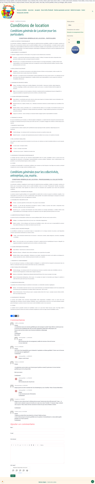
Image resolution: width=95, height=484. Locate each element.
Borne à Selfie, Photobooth (47, 10)
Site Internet (13, 439)
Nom (11, 427)
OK (78, 42)
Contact (83, 10)
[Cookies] (2, 481)
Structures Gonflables (22, 10)
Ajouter (12, 475)
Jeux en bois (31, 10)
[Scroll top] (92, 481)
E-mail (11, 433)
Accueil (12, 21)
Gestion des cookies (52, 482)
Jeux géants (37, 10)
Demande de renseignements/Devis (75, 32)
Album (69, 25)
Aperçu (41, 445)
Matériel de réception (75, 10)
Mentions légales (42, 482)
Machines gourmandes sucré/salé (62, 10)
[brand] (8, 11)
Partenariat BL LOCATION (22, 12)
